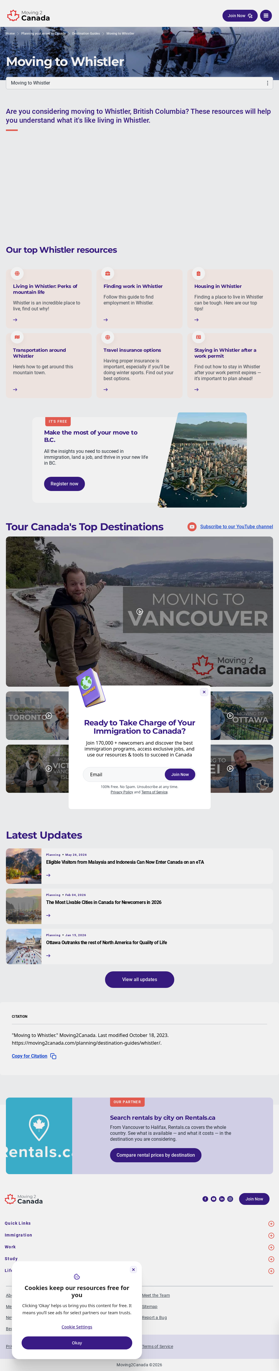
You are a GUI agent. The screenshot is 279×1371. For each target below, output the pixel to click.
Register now (64, 484)
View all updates (139, 979)
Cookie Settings (77, 1327)
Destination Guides (86, 33)
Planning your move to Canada (43, 33)
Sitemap (150, 1306)
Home (10, 33)
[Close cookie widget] (133, 1269)
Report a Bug (154, 1317)
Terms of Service (154, 792)
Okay (77, 1343)
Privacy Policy (122, 792)
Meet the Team (156, 1295)
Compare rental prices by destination (156, 1155)
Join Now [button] (240, 15)
